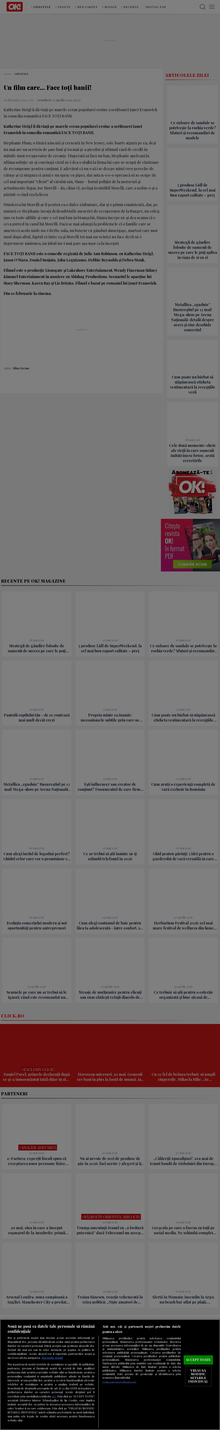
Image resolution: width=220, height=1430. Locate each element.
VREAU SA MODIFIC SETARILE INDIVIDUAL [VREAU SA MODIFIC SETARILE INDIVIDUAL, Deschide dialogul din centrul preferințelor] (198, 1376)
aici (54, 1396)
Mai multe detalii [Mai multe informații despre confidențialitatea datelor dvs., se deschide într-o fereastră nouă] (52, 1357)
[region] (110, 1374)
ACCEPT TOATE (198, 1360)
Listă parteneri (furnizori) (119, 1382)
